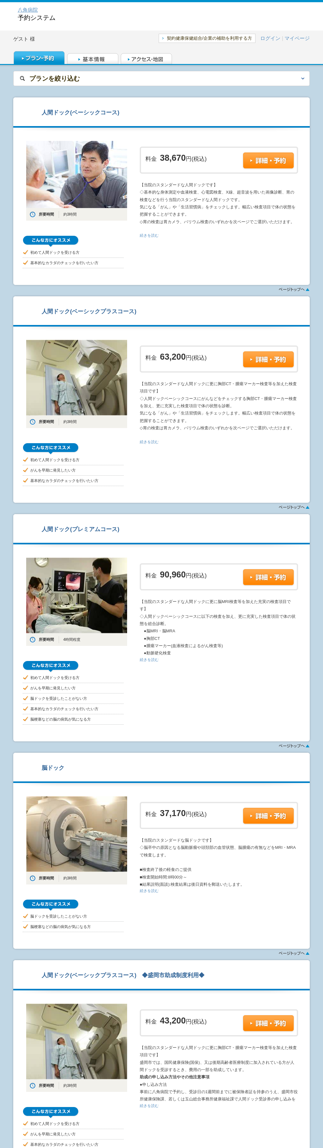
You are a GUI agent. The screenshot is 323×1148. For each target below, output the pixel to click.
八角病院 (28, 10)
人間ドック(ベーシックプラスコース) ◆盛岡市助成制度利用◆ (123, 975)
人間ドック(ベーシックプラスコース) (89, 311)
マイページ (297, 38)
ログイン (270, 38)
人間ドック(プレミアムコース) (80, 529)
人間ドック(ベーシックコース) (80, 112)
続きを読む (149, 235)
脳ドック (53, 767)
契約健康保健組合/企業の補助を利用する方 (209, 38)
